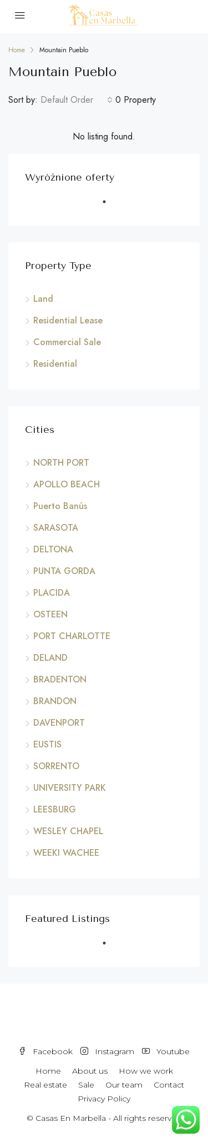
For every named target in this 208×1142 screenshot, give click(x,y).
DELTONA (53, 549)
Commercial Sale (67, 342)
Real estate (45, 1085)
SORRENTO (56, 766)
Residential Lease (68, 320)
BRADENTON (60, 679)
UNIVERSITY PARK (69, 787)
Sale (86, 1085)
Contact (169, 1085)
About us (90, 1071)
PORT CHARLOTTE (71, 636)
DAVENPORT (59, 722)
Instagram (107, 1051)
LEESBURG (54, 809)
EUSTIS (47, 744)
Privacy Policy (104, 1099)
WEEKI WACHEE (66, 852)
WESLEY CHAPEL (68, 831)
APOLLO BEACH (66, 484)
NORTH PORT (61, 462)
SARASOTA (55, 527)
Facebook (45, 1051)
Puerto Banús (60, 506)
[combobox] (76, 100)
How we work (146, 1071)
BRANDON (55, 701)
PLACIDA (51, 592)
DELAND (50, 657)
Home (48, 1071)
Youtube (166, 1051)
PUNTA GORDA (64, 571)
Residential (55, 363)
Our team (124, 1085)
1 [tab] (109, 206)
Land (43, 298)
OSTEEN (50, 614)
